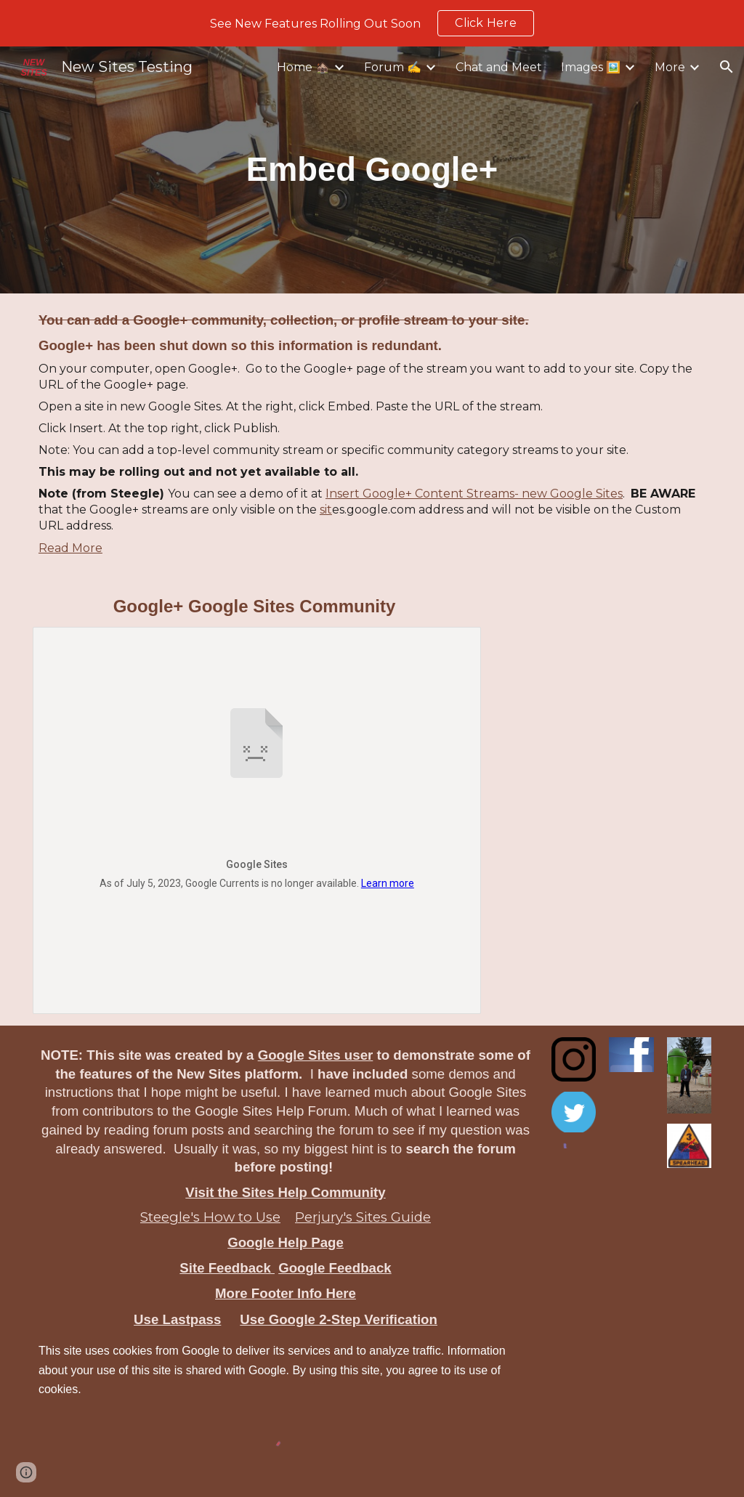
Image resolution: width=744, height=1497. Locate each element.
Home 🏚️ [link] (303, 67)
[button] (726, 66)
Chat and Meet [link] (499, 67)
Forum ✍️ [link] (392, 67)
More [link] (670, 67)
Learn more (387, 883)
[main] (372, 170)
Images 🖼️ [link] (590, 67)
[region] (372, 23)
